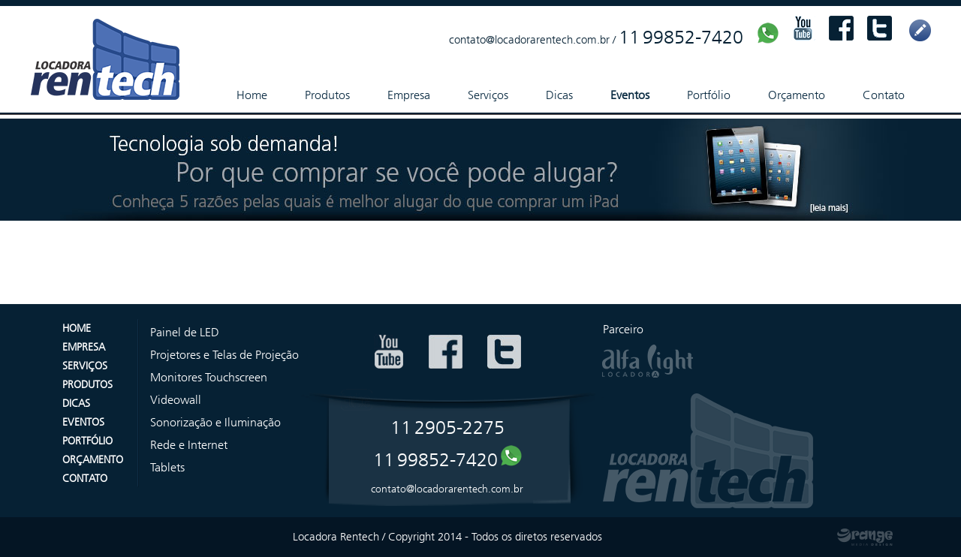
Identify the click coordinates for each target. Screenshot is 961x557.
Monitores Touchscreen (208, 377)
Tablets (167, 467)
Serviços (488, 95)
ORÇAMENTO (92, 459)
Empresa (408, 95)
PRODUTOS (87, 384)
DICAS (76, 403)
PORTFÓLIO (87, 441)
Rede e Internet (188, 445)
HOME (76, 328)
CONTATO (84, 478)
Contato (884, 95)
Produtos (327, 95)
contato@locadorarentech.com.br (529, 40)
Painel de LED (184, 332)
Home (251, 95)
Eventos (629, 95)
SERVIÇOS (84, 366)
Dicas (559, 95)
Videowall (175, 400)
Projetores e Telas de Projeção (224, 355)
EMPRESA (83, 347)
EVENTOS (83, 422)
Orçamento (796, 95)
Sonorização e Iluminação (215, 422)
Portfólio (709, 95)
